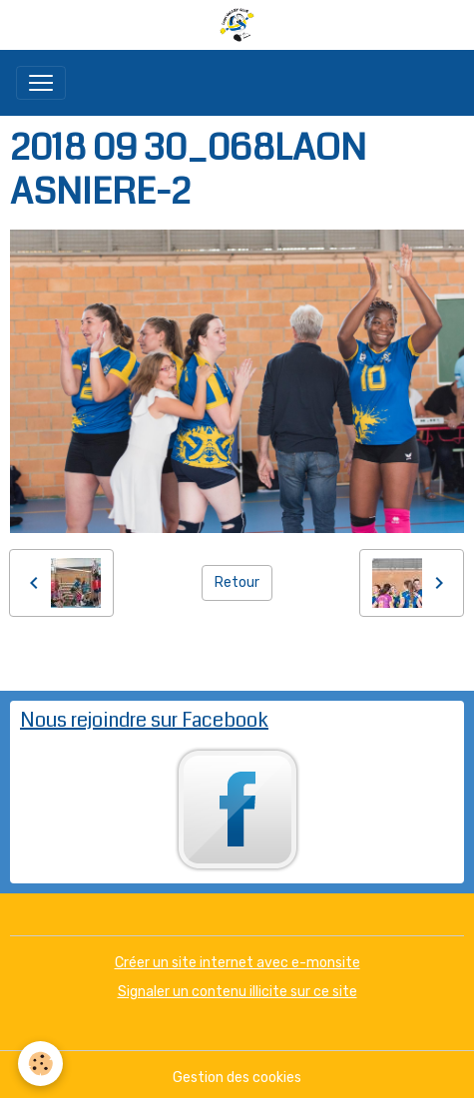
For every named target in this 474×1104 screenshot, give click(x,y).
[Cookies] (40, 1063)
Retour (237, 582)
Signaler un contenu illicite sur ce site (237, 991)
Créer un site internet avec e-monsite (237, 962)
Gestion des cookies (237, 1077)
